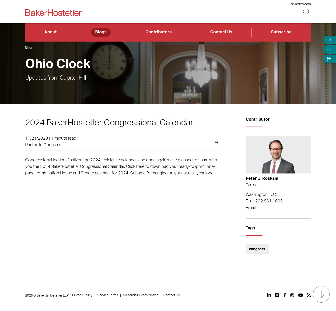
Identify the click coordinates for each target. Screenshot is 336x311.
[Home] (327, 40)
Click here (135, 167)
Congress (52, 145)
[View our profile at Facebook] (285, 295)
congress (257, 249)
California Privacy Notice (140, 295)
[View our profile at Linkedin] (269, 295)
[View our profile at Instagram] (292, 295)
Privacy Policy (82, 295)
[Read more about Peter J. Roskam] (278, 154)
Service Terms (107, 295)
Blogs (101, 32)
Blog (28, 47)
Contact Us (221, 32)
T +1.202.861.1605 (264, 201)
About (50, 32)
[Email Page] (327, 49)
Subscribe (281, 32)
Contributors (158, 32)
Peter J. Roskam (262, 179)
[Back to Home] (53, 12)
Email (251, 208)
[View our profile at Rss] (309, 295)
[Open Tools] (327, 59)
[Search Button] (307, 12)
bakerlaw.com (301, 4)
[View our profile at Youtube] (300, 295)
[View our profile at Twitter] (277, 295)
